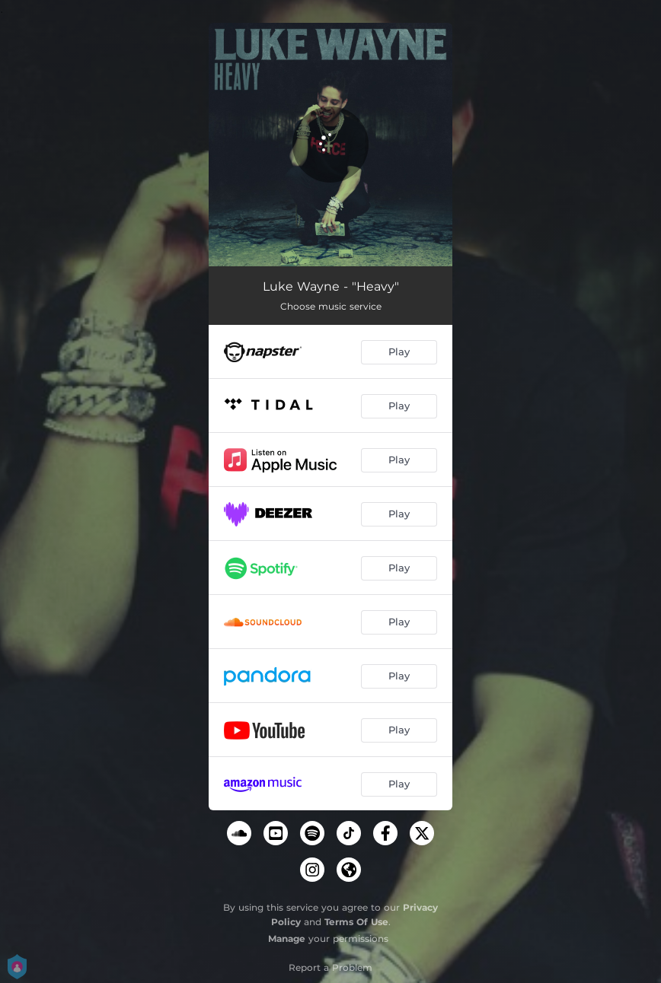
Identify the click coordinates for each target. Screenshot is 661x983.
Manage (286, 938)
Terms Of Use (356, 921)
